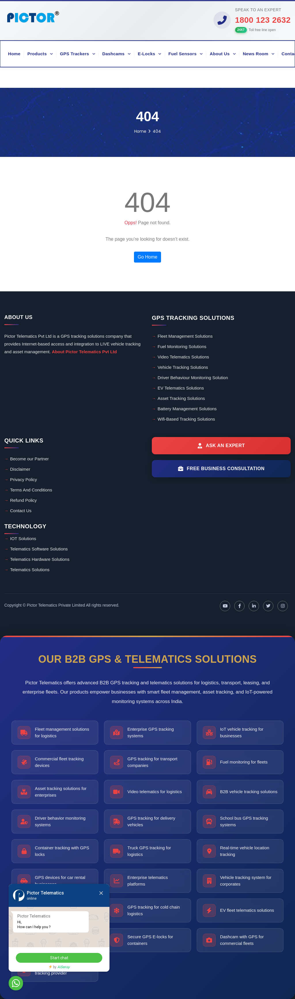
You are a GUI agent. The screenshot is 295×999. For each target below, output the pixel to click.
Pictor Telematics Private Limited (56, 605)
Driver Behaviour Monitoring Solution (193, 377)
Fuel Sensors (186, 53)
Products (40, 53)
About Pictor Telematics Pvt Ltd (84, 351)
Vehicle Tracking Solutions (183, 367)
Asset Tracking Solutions (181, 398)
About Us (223, 53)
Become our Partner (29, 458)
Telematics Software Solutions (39, 548)
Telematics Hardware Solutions (39, 559)
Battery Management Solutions (187, 408)
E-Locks (149, 53)
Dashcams (116, 53)
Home (14, 53)
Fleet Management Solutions (185, 336)
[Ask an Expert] (221, 445)
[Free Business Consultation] (221, 468)
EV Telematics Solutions (181, 387)
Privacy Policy (23, 479)
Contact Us (20, 510)
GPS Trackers (77, 53)
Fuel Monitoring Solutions (182, 346)
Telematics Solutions (30, 569)
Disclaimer (20, 469)
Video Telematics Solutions (183, 356)
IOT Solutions (23, 538)
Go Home (147, 257)
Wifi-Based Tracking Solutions (186, 419)
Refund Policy (23, 500)
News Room (259, 53)
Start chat (59, 958)
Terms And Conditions (31, 489)
